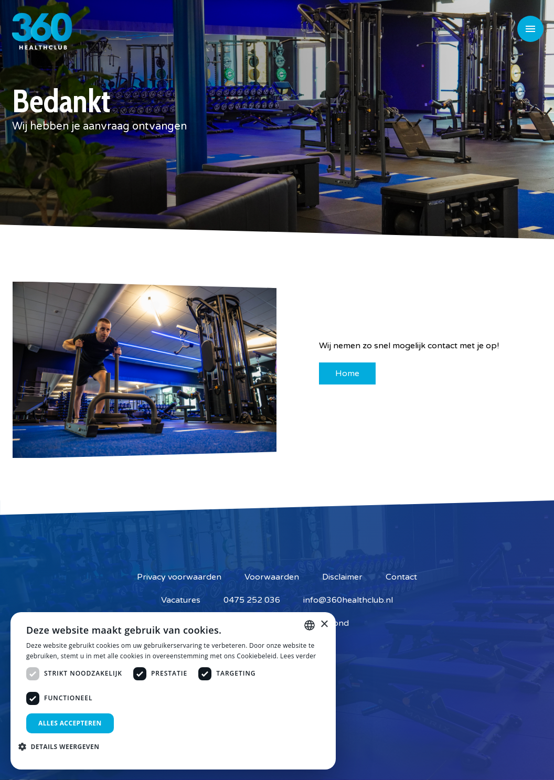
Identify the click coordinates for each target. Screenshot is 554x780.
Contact (401, 577)
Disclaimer (342, 577)
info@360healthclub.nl (348, 600)
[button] (62, 746)
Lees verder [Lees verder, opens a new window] (298, 655)
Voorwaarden (271, 577)
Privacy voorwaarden (179, 577)
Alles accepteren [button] (70, 723)
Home (347, 373)
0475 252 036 (251, 600)
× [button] (324, 624)
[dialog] (173, 691)
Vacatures (180, 600)
